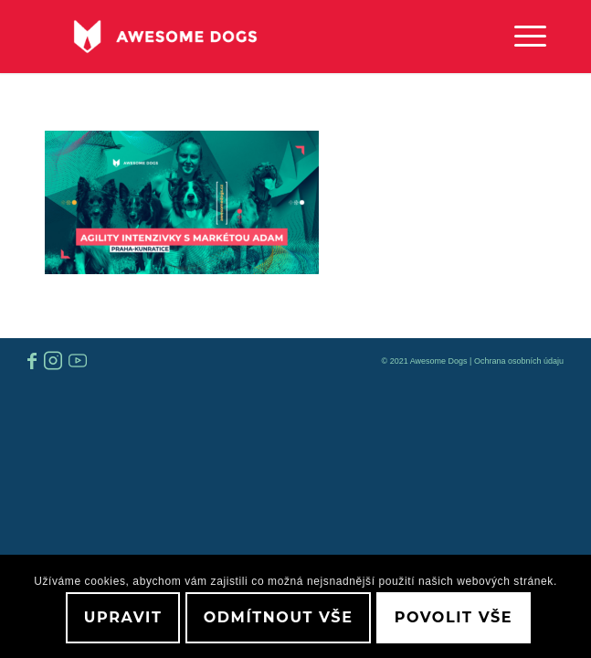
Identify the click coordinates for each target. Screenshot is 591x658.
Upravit (123, 617)
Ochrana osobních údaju (519, 361)
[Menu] (521, 36)
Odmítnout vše (279, 617)
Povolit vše (453, 617)
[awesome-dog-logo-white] (246, 36)
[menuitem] (521, 36)
